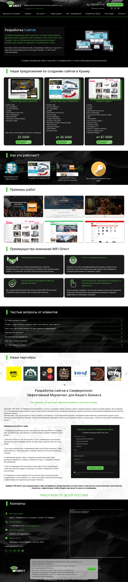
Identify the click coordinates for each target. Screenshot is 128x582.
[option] (64, 373)
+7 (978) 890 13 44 (16, 526)
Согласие (95, 472)
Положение (86, 472)
